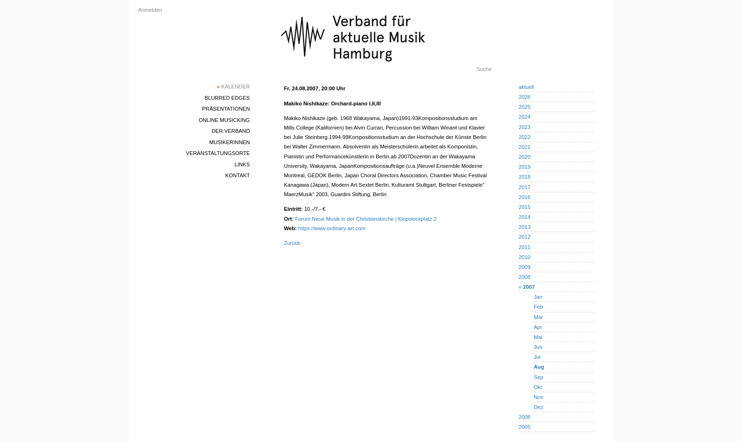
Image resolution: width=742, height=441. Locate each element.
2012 (524, 237)
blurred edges (227, 98)
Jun (538, 347)
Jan (538, 297)
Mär (538, 317)
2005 (524, 427)
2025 (524, 107)
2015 (524, 207)
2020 (524, 157)
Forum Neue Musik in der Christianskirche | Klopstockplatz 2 (366, 219)
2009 (524, 267)
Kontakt (237, 175)
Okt (538, 387)
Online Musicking (224, 120)
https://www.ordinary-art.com (331, 228)
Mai (538, 337)
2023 (524, 127)
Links (242, 164)
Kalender (233, 86)
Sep (538, 377)
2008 (524, 277)
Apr (538, 327)
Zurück (292, 243)
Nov (538, 397)
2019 (524, 167)
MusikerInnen (229, 142)
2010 (524, 257)
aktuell (526, 87)
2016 (524, 197)
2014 (524, 217)
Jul (537, 357)
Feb (538, 307)
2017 (524, 187)
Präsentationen (226, 109)
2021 (524, 147)
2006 (524, 417)
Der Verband (231, 131)
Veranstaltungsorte (218, 153)
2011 (524, 247)
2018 (524, 177)
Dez (538, 407)
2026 (524, 97)
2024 (524, 117)
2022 (524, 137)
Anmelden (150, 10)
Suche (484, 69)
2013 (524, 227)
